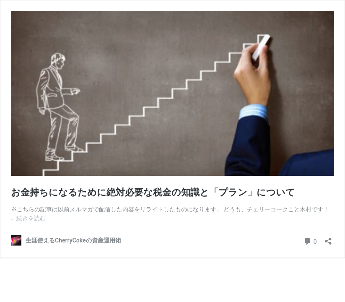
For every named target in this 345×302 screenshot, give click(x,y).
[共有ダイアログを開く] (328, 238)
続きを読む (31, 218)
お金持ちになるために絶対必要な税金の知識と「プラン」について (153, 192)
